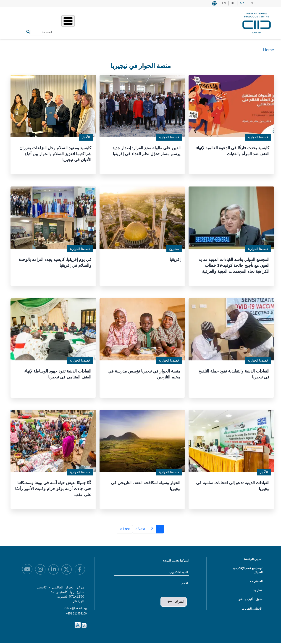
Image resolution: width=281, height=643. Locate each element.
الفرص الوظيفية (253, 558)
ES (224, 3)
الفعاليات (91, 22)
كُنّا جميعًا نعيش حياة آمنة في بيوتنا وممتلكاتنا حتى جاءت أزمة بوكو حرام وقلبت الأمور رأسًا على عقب (54, 487)
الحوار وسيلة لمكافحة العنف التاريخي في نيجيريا (145, 484)
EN (251, 3)
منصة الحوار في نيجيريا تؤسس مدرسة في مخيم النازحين (144, 372)
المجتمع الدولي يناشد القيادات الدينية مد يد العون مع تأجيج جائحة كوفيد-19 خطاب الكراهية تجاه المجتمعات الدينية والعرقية (234, 264)
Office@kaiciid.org (75, 607)
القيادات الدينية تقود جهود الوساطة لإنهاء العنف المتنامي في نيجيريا (57, 372)
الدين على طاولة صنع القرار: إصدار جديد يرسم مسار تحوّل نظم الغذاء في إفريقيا (146, 149)
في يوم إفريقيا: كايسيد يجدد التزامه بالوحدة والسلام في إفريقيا (55, 261)
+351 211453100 (76, 612)
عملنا (121, 22)
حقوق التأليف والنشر (251, 598)
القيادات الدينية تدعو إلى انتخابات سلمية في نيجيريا (232, 484)
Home (268, 50)
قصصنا (108, 22)
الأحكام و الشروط (252, 607)
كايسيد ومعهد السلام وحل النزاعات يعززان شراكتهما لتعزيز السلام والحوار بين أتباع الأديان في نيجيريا (55, 152)
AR (242, 3)
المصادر (75, 22)
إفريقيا (175, 258)
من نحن (134, 22)
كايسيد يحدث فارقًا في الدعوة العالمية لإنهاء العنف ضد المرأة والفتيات (232, 149)
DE (233, 3)
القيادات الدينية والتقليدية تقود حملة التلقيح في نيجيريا (233, 372)
